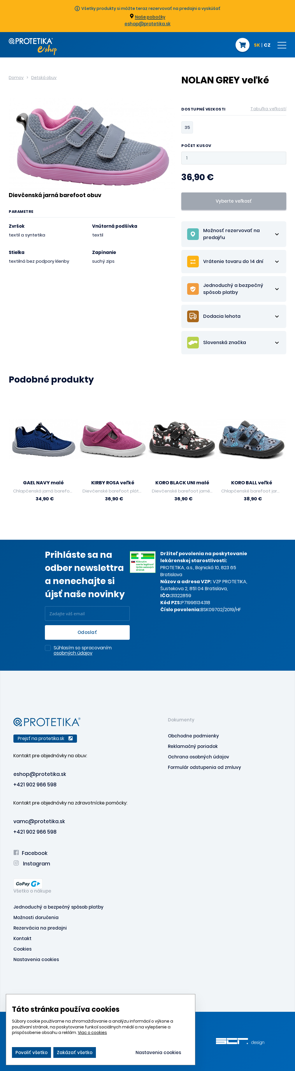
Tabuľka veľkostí (268, 109)
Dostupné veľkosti (233, 110)
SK (257, 45)
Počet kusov (196, 146)
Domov (16, 77)
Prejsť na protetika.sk (45, 738)
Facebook (30, 853)
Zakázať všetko (74, 1052)
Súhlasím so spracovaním (83, 650)
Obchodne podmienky (193, 736)
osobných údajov (73, 653)
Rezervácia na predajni (40, 928)
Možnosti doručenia (36, 917)
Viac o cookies (92, 1032)
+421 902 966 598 (35, 784)
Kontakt (22, 938)
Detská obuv (44, 77)
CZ (267, 45)
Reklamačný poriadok (193, 746)
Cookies (22, 949)
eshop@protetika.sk (147, 24)
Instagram (31, 863)
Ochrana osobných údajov (198, 757)
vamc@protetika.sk (39, 821)
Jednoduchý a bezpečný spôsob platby (58, 907)
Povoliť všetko (31, 1052)
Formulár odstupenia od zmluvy (204, 767)
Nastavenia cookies (36, 959)
